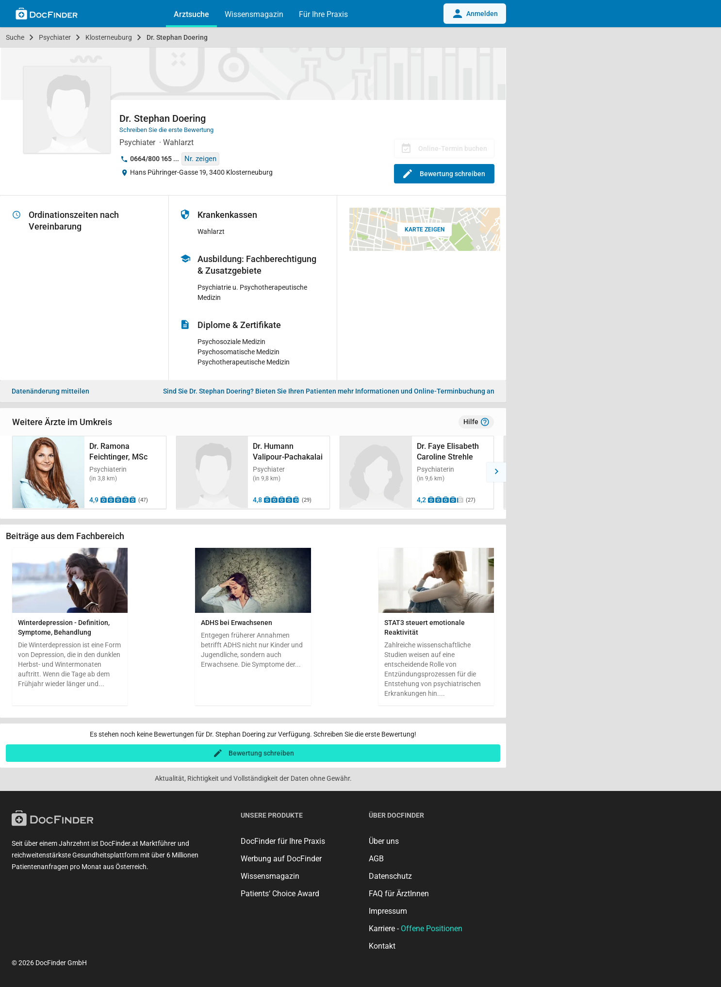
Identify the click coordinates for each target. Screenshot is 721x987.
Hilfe (476, 422)
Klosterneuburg (108, 37)
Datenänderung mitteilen (50, 391)
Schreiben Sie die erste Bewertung (166, 129)
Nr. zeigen (200, 158)
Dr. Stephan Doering (177, 37)
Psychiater (55, 37)
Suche (15, 37)
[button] (496, 472)
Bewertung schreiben (444, 173)
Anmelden (475, 13)
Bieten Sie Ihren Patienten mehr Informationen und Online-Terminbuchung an (328, 391)
